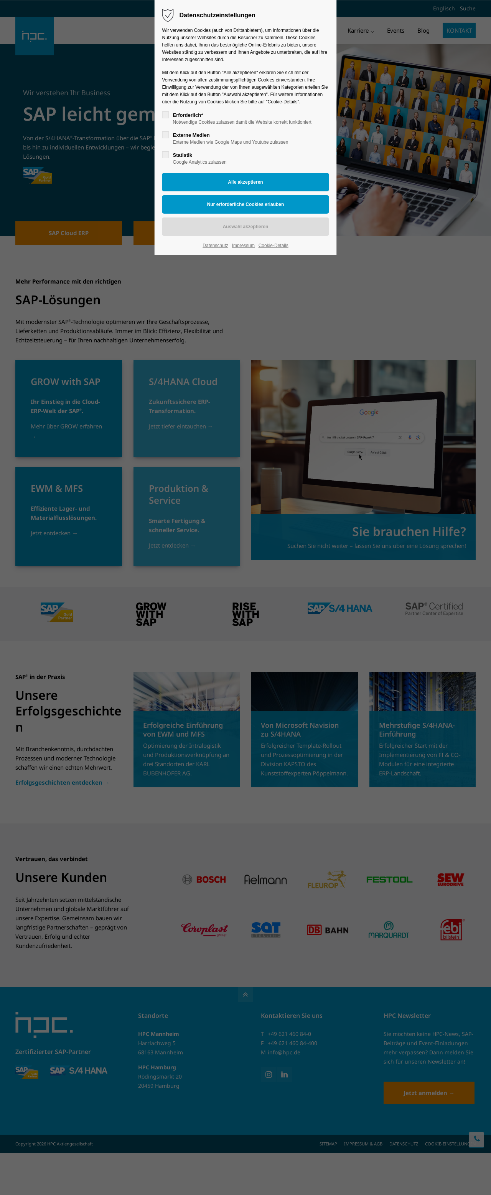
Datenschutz (215, 245)
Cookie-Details (273, 245)
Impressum (243, 245)
